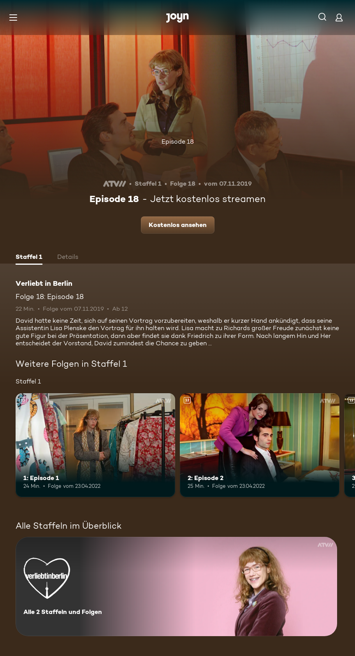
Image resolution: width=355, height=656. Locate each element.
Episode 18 (178, 141)
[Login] (339, 17)
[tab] (29, 258)
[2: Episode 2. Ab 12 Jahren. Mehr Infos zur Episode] (259, 445)
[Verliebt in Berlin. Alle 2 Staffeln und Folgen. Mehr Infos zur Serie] (176, 586)
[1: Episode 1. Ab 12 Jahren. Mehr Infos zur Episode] (95, 445)
